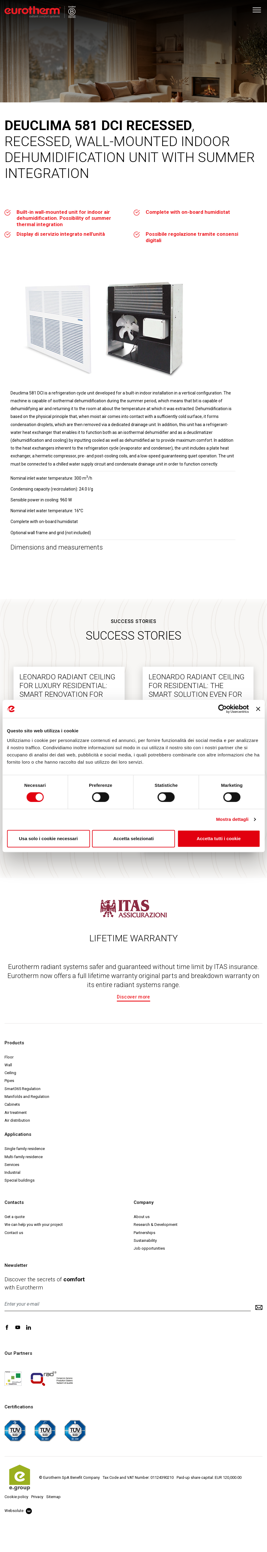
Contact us (14, 1232)
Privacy (37, 1496)
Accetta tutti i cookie (219, 838)
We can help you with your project (34, 1224)
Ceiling (10, 1073)
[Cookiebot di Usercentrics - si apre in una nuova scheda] (222, 708)
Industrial (12, 1172)
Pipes (9, 1080)
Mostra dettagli (232, 819)
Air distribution (17, 1120)
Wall (8, 1065)
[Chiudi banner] (258, 709)
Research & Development (155, 1224)
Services (12, 1164)
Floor (9, 1057)
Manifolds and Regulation (27, 1096)
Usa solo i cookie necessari (48, 838)
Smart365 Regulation (23, 1088)
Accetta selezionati (133, 838)
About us (142, 1216)
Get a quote (15, 1216)
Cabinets (12, 1104)
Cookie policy (16, 1496)
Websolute (18, 1510)
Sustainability (145, 1240)
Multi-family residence (24, 1157)
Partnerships (144, 1232)
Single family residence (25, 1148)
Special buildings (20, 1180)
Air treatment (16, 1112)
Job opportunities (149, 1248)
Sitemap (53, 1496)
